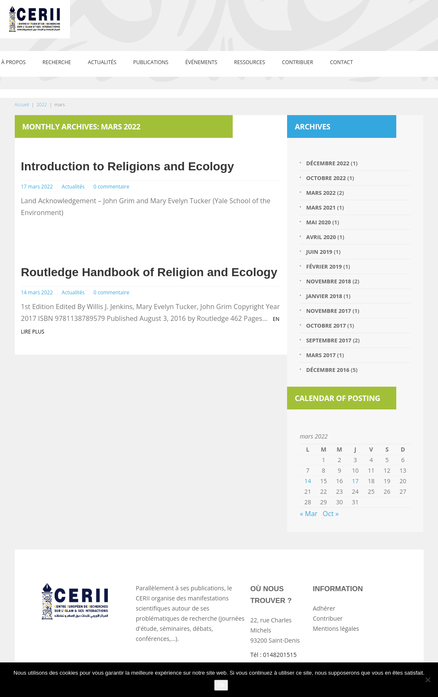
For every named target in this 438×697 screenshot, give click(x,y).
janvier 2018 (324, 296)
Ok (221, 685)
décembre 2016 (327, 370)
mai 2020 (318, 222)
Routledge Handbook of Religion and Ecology (149, 272)
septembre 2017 (328, 340)
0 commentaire (111, 186)
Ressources (249, 62)
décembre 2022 (327, 163)
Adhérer (324, 608)
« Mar (308, 513)
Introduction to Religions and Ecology (127, 166)
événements (201, 62)
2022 (41, 104)
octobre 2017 (326, 325)
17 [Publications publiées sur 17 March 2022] (355, 481)
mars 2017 (321, 355)
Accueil (22, 104)
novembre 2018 (328, 281)
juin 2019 (319, 252)
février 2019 (324, 266)
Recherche (57, 62)
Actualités (102, 62)
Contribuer (297, 62)
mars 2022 (321, 192)
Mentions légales (336, 628)
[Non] (427, 679)
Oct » (331, 513)
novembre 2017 (328, 311)
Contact (341, 62)
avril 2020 (321, 237)
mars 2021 (321, 207)
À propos (13, 62)
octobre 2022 (326, 178)
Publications (150, 62)
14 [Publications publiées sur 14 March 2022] (307, 481)
